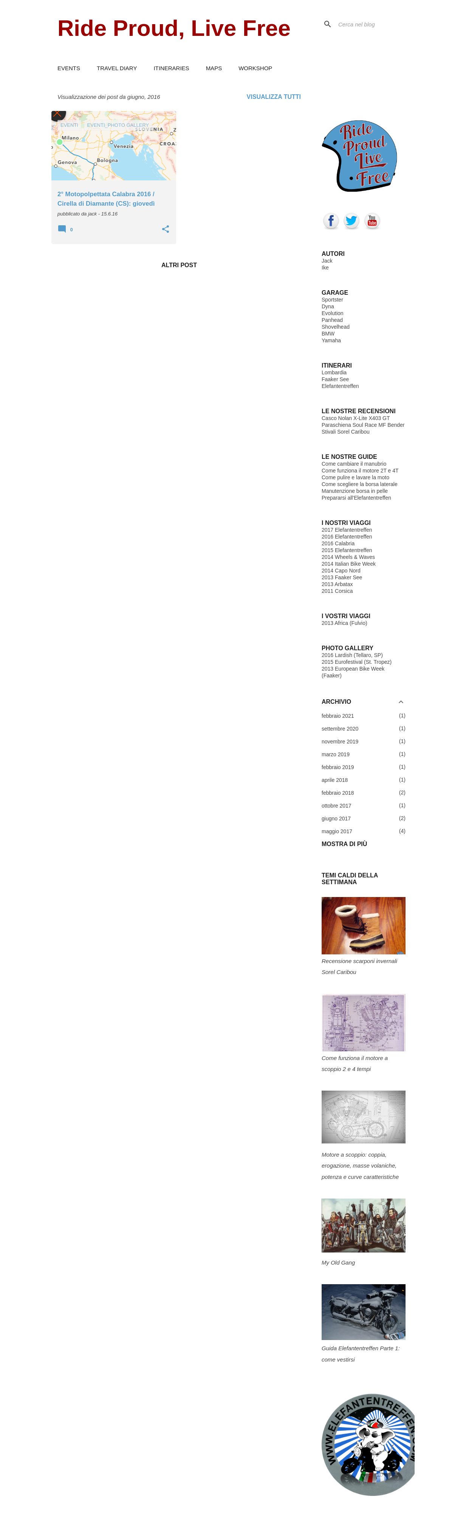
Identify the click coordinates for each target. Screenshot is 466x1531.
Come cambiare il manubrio (354, 464)
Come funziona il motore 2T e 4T (360, 471)
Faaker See (335, 379)
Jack (327, 261)
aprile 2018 (335, 780)
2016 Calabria (338, 543)
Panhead (332, 320)
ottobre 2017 (336, 806)
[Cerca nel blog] (375, 24)
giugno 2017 (336, 819)
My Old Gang (338, 1262)
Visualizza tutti (274, 97)
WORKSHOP (255, 68)
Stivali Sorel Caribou (346, 432)
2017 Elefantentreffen (347, 530)
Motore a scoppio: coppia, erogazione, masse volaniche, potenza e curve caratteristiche (360, 1165)
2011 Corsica (337, 591)
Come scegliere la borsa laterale (360, 484)
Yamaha (331, 340)
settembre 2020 (340, 729)
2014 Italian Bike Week (349, 564)
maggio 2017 (337, 831)
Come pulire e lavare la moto (355, 477)
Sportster (332, 300)
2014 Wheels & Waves (348, 557)
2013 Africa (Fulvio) (344, 623)
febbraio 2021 (338, 716)
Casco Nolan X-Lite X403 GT (356, 418)
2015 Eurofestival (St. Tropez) (357, 662)
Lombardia (334, 372)
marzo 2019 (336, 754)
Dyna (328, 306)
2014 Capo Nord (341, 571)
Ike (325, 268)
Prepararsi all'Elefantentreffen (356, 498)
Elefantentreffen (340, 386)
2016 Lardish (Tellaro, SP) (352, 655)
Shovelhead (336, 327)
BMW (328, 334)
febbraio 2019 (338, 767)
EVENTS (68, 68)
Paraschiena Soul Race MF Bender (363, 425)
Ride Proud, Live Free (174, 28)
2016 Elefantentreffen (347, 537)
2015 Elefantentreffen (347, 550)
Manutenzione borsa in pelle (355, 491)
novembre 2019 (340, 742)
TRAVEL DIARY (117, 68)
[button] (165, 230)
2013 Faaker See (342, 577)
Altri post (179, 265)
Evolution (333, 313)
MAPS (214, 68)
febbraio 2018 (338, 793)
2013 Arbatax (337, 584)
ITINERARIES (171, 68)
